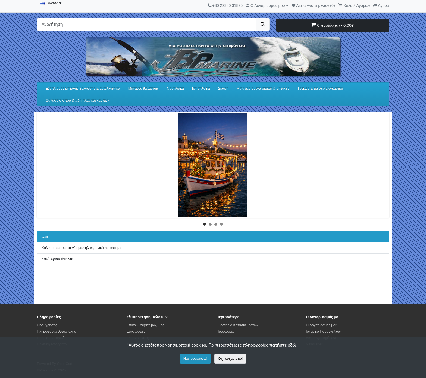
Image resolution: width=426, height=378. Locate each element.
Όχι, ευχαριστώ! (230, 358)
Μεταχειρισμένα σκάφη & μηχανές (262, 88)
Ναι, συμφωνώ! (195, 358)
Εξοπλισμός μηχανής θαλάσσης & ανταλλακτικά (83, 88)
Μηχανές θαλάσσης (143, 88)
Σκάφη (223, 88)
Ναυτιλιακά (175, 88)
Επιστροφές (136, 331)
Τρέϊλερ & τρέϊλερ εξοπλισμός (320, 88)
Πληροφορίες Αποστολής (56, 331)
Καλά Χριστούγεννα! (57, 259)
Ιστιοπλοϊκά (201, 88)
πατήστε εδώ (282, 345)
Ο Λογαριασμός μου (321, 325)
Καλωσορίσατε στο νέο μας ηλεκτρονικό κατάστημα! (82, 248)
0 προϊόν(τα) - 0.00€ (332, 25)
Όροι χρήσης (47, 325)
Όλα (45, 237)
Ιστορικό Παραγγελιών (323, 331)
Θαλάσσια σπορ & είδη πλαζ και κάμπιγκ (77, 100)
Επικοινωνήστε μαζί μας (145, 325)
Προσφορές (225, 331)
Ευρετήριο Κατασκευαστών (237, 325)
